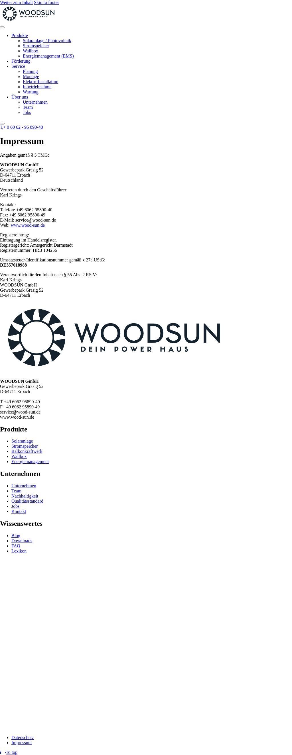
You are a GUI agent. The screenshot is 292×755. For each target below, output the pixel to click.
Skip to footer (46, 2)
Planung (30, 71)
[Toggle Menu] (2, 27)
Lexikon (19, 551)
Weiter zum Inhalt (16, 2)
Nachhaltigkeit (24, 496)
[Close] (2, 123)
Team (28, 107)
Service (18, 66)
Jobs (27, 112)
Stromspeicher (36, 45)
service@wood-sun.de (35, 220)
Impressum (21, 742)
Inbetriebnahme (37, 86)
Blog (15, 535)
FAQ (15, 545)
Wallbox (30, 50)
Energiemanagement (30, 461)
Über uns (19, 97)
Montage (31, 76)
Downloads (21, 540)
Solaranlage (22, 441)
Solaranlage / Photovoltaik (47, 40)
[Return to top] (8, 752)
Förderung (21, 61)
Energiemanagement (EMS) (48, 56)
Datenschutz (22, 737)
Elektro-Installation (40, 81)
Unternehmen (35, 102)
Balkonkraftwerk (26, 451)
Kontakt (18, 511)
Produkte (19, 35)
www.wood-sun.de (28, 225)
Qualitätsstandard (27, 501)
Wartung (30, 91)
